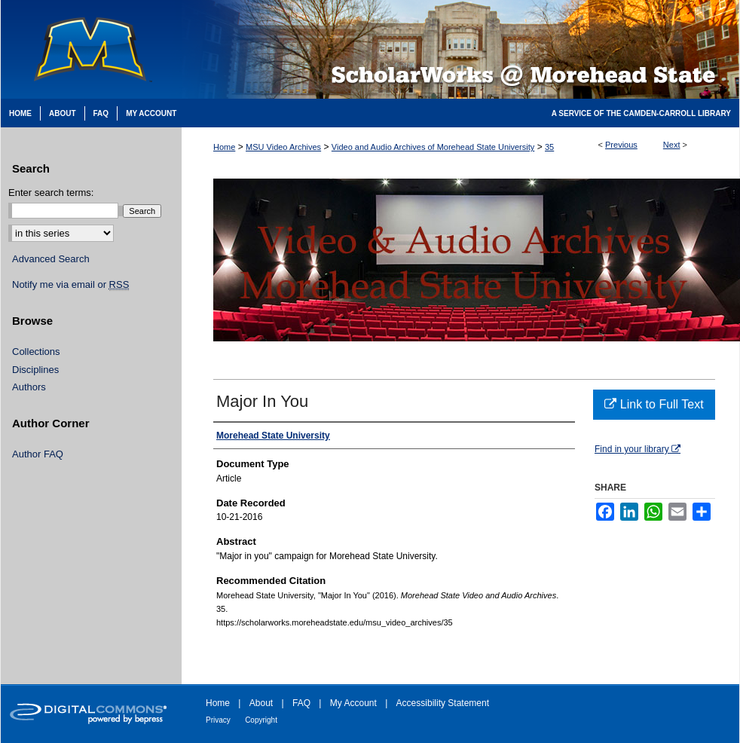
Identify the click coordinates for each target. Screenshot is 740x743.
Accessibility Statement (442, 703)
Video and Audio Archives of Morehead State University (433, 146)
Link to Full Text (653, 404)
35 (549, 146)
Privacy (218, 720)
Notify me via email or (70, 285)
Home (224, 146)
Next (671, 144)
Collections (36, 351)
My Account (353, 703)
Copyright (261, 720)
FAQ (301, 703)
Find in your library (637, 449)
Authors (29, 387)
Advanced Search (51, 258)
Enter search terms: (50, 192)
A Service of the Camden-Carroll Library (641, 113)
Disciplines (35, 369)
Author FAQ (37, 454)
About (261, 703)
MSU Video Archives (283, 146)
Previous (621, 144)
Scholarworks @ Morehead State (460, 49)
